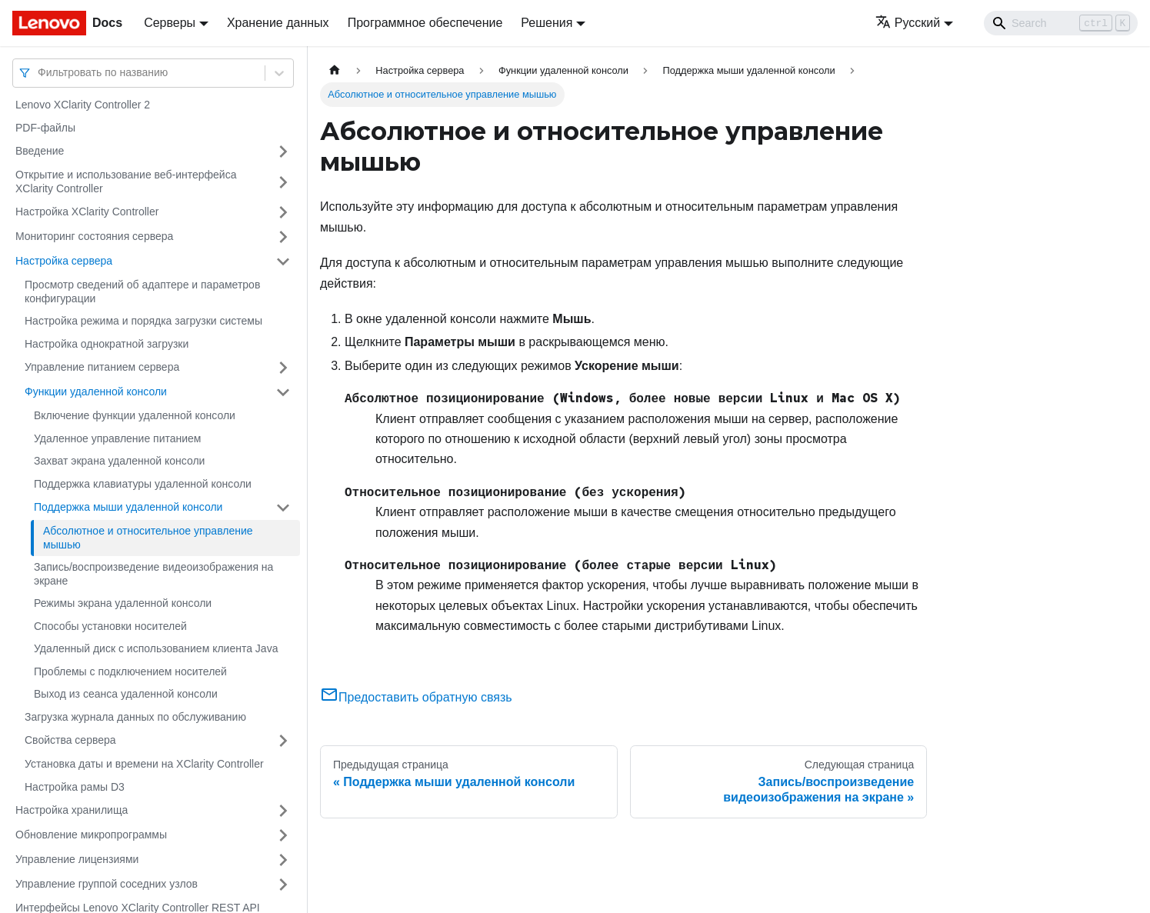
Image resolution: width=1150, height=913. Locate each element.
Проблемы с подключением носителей (130, 671)
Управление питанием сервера (102, 367)
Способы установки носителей (110, 626)
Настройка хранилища (71, 810)
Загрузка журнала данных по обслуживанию (135, 717)
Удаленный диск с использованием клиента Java (156, 648)
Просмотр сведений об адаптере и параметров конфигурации (142, 291)
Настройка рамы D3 (75, 787)
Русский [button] (907, 22)
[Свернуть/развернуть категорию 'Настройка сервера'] (283, 261)
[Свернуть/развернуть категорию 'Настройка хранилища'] (283, 810)
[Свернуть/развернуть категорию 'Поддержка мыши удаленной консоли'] (283, 507)
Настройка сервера (63, 261)
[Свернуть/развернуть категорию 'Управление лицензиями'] (283, 860)
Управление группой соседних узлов (106, 884)
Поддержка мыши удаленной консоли (128, 507)
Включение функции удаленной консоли (134, 415)
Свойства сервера (70, 740)
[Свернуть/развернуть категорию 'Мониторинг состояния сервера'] (283, 237)
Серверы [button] (169, 22)
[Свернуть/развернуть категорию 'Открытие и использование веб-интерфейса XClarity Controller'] (283, 182)
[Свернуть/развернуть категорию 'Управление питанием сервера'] (283, 367)
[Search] (1061, 23)
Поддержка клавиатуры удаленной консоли (143, 484)
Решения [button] (546, 22)
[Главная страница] (334, 70)
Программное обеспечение (425, 22)
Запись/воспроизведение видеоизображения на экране (153, 574)
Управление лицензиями (76, 859)
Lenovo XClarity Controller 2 (82, 104)
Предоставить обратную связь (416, 697)
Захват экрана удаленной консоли (119, 461)
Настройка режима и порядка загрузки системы (143, 321)
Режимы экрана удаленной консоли (123, 603)
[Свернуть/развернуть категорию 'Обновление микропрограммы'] (283, 835)
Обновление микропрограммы (91, 834)
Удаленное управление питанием (118, 438)
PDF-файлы (45, 128)
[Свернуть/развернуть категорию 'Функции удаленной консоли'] (283, 392)
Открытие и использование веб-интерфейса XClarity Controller (125, 181)
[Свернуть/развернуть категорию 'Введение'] (283, 151)
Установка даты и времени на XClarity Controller (144, 764)
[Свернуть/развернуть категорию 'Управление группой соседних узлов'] (283, 884)
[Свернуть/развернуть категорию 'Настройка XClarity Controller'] (283, 212)
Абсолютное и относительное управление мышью (148, 538)
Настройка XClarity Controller (86, 211)
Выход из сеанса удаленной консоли (126, 694)
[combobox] (39, 73)
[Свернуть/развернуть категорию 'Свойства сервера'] (283, 740)
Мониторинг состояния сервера (94, 236)
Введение (39, 151)
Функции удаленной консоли (96, 391)
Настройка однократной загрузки (106, 344)
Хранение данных (278, 22)
